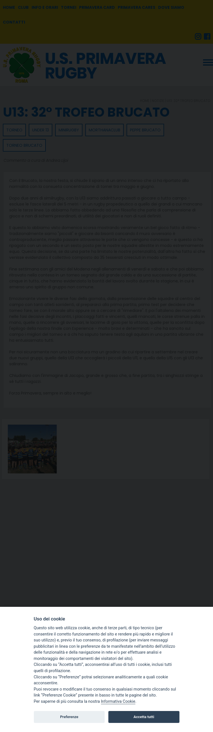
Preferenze (69, 717)
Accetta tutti (144, 717)
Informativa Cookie (118, 701)
